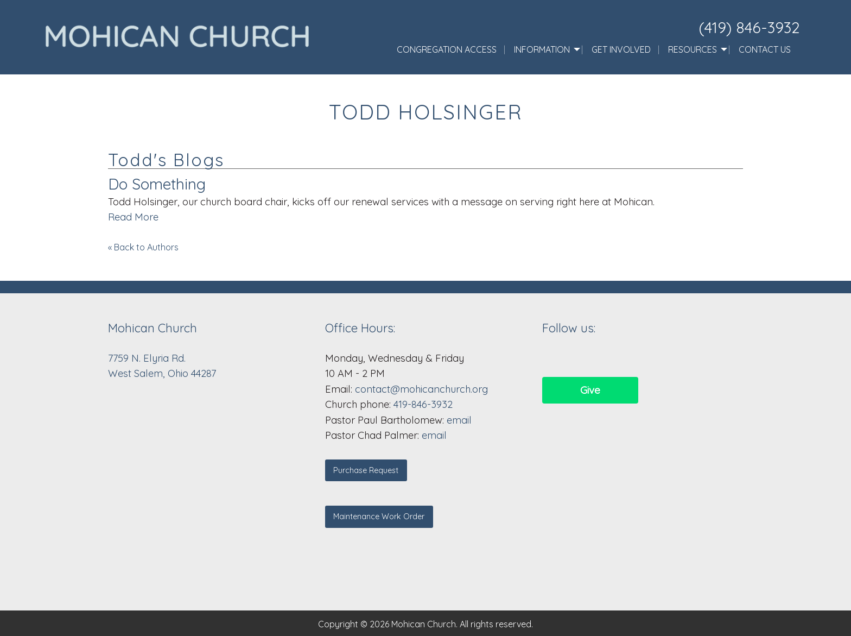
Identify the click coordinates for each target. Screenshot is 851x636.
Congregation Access (447, 49)
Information (542, 49)
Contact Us (765, 49)
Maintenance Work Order (378, 516)
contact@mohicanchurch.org (421, 389)
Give (590, 389)
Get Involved (621, 49)
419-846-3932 (423, 404)
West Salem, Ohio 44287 (162, 373)
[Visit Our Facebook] (551, 357)
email (459, 420)
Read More (133, 217)
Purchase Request (365, 470)
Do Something (157, 183)
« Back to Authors (143, 247)
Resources (692, 49)
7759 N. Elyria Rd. (148, 358)
